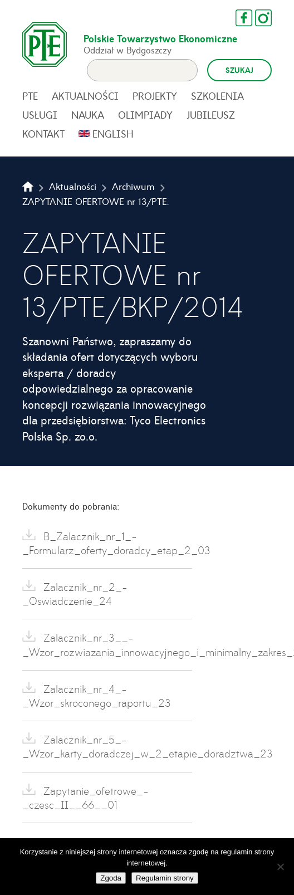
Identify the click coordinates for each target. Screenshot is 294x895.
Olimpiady (145, 114)
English (113, 133)
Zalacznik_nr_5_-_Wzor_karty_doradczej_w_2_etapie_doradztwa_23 (107, 746)
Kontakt (43, 133)
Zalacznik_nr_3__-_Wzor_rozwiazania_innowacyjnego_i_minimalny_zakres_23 (107, 644)
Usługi (39, 114)
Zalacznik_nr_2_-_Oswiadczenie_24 (75, 594)
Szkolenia (217, 95)
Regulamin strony (165, 878)
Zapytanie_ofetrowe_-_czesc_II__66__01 (85, 797)
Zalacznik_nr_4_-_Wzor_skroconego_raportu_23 (96, 696)
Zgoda (110, 878)
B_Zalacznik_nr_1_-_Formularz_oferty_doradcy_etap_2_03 (107, 543)
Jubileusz (211, 114)
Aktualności (85, 95)
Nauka (87, 114)
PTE (30, 95)
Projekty (155, 95)
